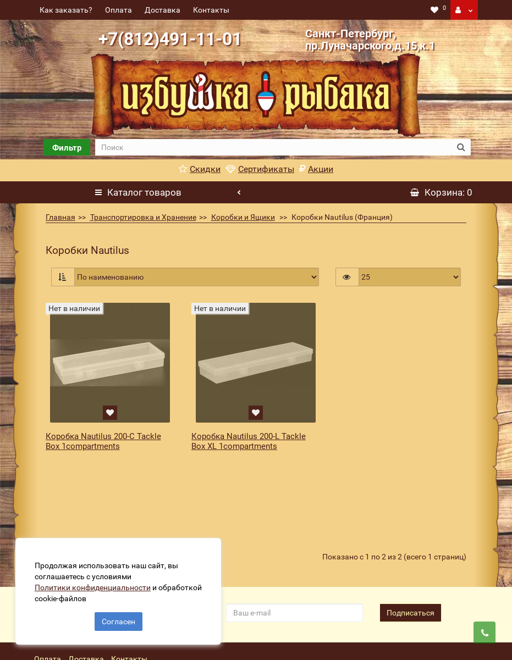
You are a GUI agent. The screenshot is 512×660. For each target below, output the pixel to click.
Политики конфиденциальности (94, 586)
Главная (60, 217)
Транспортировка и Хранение (143, 217)
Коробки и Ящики (243, 217)
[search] (273, 147)
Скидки (200, 169)
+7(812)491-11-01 (170, 39)
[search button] (461, 147)
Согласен (118, 620)
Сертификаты (259, 169)
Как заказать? (66, 9)
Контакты (211, 9)
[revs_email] (294, 553)
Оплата (118, 9)
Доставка (162, 9)
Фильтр (66, 148)
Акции (316, 169)
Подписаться (410, 553)
